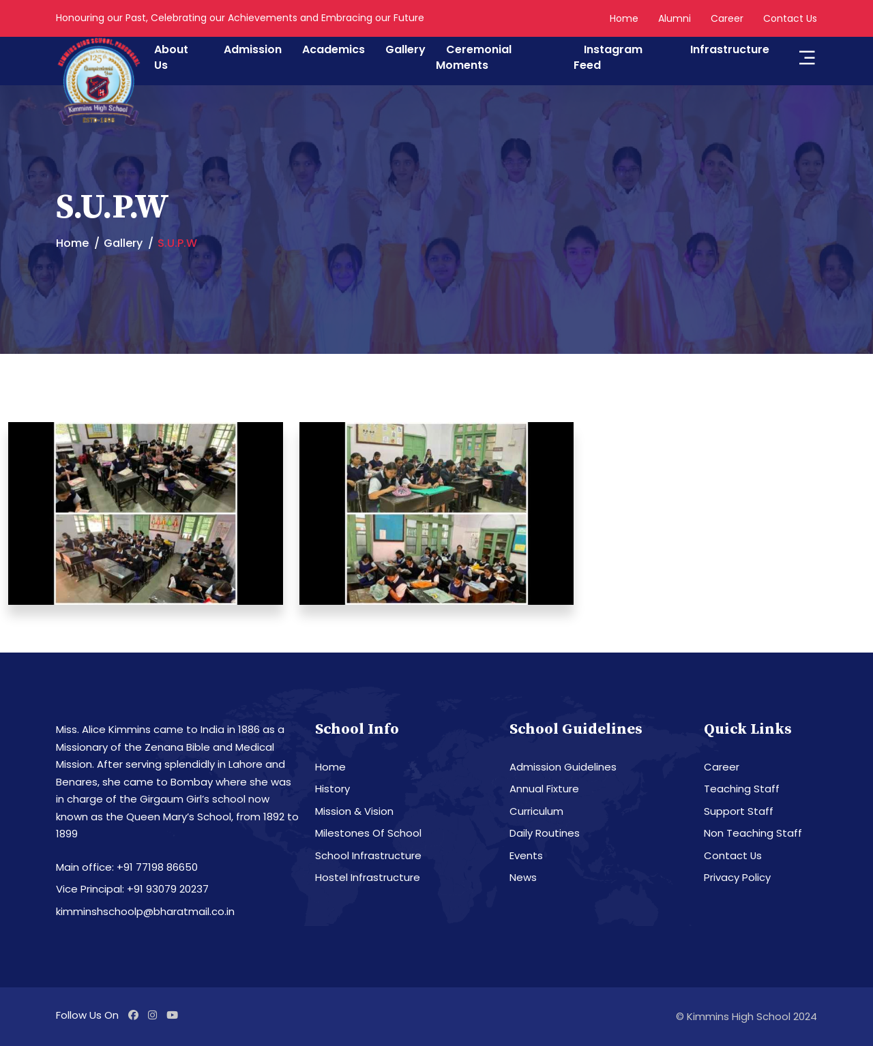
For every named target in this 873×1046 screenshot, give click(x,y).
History (332, 788)
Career (727, 18)
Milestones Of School (368, 833)
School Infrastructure (368, 855)
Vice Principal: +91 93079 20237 (132, 889)
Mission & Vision (354, 811)
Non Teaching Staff (753, 833)
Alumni (674, 18)
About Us (171, 57)
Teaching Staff (742, 788)
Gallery (405, 49)
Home (624, 18)
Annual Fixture (544, 788)
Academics (333, 49)
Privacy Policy (737, 877)
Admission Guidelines (563, 767)
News (523, 877)
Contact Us (790, 18)
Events (526, 855)
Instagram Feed (608, 57)
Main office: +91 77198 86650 (127, 867)
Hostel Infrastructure (367, 877)
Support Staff (738, 811)
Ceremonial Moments (474, 57)
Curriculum (536, 811)
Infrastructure (729, 49)
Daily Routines (544, 833)
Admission (253, 49)
